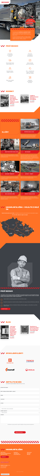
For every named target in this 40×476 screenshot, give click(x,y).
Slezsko (28, 454)
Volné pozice (5, 308)
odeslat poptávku (19, 432)
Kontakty (4, 456)
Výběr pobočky (4, 410)
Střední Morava (17, 454)
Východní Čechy (4, 454)
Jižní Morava (16, 453)
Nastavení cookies (5, 474)
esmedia (21, 471)
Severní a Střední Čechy (6, 453)
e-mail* (2, 403)
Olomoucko (29, 452)
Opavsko (29, 453)
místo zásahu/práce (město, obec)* (8, 391)
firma (2, 395)
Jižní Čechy (3, 452)
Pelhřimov (16, 452)
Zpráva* (2, 414)
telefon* (2, 399)
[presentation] (20, 428)
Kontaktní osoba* (4, 387)
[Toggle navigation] (38, 2)
